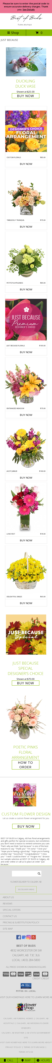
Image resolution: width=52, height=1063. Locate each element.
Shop (13, 32)
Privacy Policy (13, 1047)
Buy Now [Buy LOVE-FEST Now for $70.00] (26, 540)
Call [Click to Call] (8, 1060)
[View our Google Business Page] (23, 938)
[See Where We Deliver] (26, 889)
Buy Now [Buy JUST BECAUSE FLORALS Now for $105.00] (26, 352)
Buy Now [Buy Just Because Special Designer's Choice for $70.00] (25, 683)
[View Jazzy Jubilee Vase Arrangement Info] (26, 445)
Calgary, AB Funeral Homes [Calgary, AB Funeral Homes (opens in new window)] (18, 1018)
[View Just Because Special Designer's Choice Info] (26, 634)
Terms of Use (26, 1052)
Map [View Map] (26, 1060)
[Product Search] (27, 874)
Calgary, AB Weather (13, 1033)
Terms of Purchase (34, 1047)
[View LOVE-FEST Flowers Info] (26, 508)
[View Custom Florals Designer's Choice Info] (26, 131)
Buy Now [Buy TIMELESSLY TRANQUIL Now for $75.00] (26, 226)
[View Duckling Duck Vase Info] (26, 62)
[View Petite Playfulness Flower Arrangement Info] (26, 256)
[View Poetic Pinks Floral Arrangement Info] (26, 718)
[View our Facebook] (18, 938)
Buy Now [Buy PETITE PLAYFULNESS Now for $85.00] (26, 289)
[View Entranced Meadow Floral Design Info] (26, 382)
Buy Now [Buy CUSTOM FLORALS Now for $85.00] (26, 164)
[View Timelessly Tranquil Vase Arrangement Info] (26, 194)
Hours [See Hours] (43, 1060)
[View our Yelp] (33, 938)
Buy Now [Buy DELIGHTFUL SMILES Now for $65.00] (26, 603)
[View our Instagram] (28, 938)
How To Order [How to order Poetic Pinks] (25, 764)
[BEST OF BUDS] (26, 25)
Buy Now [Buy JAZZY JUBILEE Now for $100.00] (26, 477)
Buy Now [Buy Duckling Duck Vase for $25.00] (25, 96)
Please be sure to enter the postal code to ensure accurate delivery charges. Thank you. (26, 6)
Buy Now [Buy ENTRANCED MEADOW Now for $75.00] (26, 415)
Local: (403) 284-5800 (26, 960)
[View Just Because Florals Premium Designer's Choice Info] (26, 319)
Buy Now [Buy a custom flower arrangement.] (26, 826)
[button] (26, 986)
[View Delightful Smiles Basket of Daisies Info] (26, 570)
